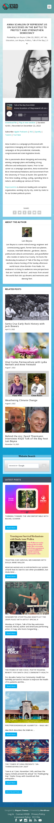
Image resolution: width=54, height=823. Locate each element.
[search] (21, 466)
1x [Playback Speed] (20, 115)
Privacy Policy (38, 814)
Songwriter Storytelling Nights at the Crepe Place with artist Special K (25, 618)
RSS (31, 131)
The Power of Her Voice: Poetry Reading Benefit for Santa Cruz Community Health (26, 671)
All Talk (44, 37)
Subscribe (36, 119)
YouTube (17, 135)
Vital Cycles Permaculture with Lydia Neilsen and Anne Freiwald (26, 363)
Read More (11, 528)
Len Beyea (20, 37)
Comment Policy (22, 817)
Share (45, 119)
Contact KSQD (23, 814)
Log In (11, 814)
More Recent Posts (13, 792)
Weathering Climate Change (21, 400)
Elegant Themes (21, 810)
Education (10, 40)
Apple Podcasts (21, 131)
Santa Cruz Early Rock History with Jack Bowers (25, 325)
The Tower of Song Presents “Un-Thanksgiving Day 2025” (22, 765)
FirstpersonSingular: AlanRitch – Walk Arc (27, 725)
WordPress (44, 810)
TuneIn (8, 135)
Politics (28, 40)
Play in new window (27, 122)
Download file (11, 122)
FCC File (36, 817)
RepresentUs (11, 187)
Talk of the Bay (38, 40)
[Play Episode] (9, 113)
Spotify (38, 131)
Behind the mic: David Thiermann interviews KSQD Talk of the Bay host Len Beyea (26, 438)
